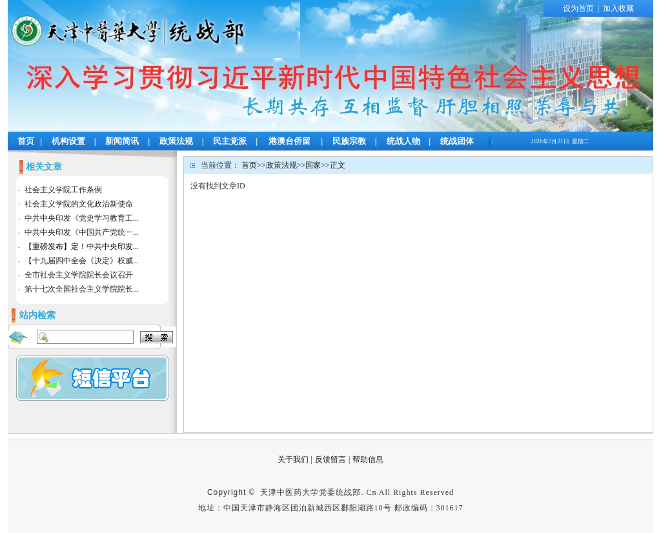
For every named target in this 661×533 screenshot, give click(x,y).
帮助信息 (367, 459)
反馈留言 (330, 459)
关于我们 (293, 459)
